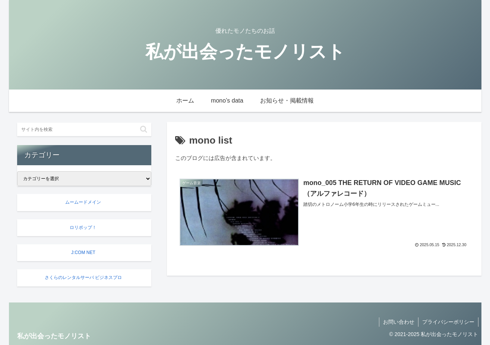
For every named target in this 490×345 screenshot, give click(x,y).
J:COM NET (83, 252)
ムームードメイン (83, 202)
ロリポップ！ (83, 227)
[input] (84, 129)
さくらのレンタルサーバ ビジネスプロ (83, 277)
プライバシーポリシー (448, 322)
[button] (143, 129)
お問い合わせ (398, 322)
